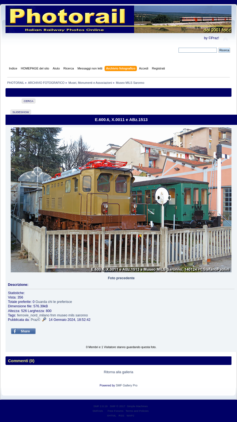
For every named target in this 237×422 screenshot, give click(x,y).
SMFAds (97, 410)
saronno (81, 315)
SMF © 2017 (117, 406)
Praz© (35, 320)
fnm (53, 315)
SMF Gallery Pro (126, 385)
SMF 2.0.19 (100, 406)
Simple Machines (137, 406)
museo (62, 315)
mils (71, 315)
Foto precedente (121, 278)
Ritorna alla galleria (118, 372)
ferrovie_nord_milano (33, 315)
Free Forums (115, 410)
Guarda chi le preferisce (54, 302)
